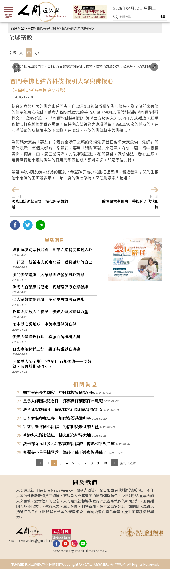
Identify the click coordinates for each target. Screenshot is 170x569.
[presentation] (16, 67)
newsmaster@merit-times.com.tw (79, 550)
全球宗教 (27, 27)
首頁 (14, 27)
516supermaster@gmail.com (31, 540)
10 (105, 462)
